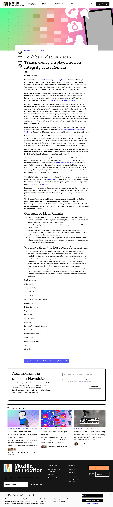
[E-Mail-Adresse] (81, 374)
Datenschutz (72, 469)
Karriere (70, 466)
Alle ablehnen (93, 501)
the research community (69, 100)
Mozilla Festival (79, 428)
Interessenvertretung (34, 50)
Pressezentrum (53, 474)
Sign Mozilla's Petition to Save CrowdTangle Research (46, 361)
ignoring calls (51, 100)
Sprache (91, 474)
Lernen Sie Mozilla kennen (33, 4)
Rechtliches (72, 476)
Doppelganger (52, 179)
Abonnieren (95, 387)
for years (45, 184)
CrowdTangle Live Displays (54, 80)
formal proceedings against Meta (64, 163)
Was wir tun (45, 4)
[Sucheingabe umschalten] (92, 4)
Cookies (70, 472)
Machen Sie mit (59, 4)
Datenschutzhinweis (80, 381)
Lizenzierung (52, 466)
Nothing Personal (71, 4)
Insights (25, 428)
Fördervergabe (53, 478)
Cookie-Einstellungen (92, 504)
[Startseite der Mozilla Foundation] (14, 4)
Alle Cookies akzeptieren (93, 496)
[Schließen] (110, 494)
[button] (51, 4)
